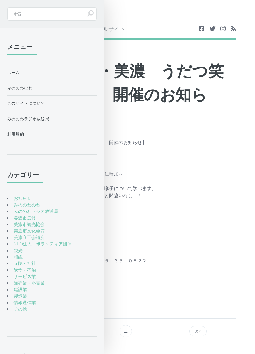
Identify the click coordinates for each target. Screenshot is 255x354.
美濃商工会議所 (29, 237)
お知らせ (22, 198)
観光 (18, 250)
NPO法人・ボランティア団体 (43, 244)
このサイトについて (26, 103)
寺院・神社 (25, 263)
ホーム (13, 72)
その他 (20, 309)
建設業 (20, 289)
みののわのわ (20, 87)
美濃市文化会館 (29, 231)
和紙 (18, 257)
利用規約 (15, 134)
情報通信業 (25, 302)
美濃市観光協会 (29, 224)
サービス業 (25, 276)
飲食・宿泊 (25, 270)
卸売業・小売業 (29, 283)
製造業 (20, 296)
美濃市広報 (25, 218)
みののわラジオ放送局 (28, 118)
